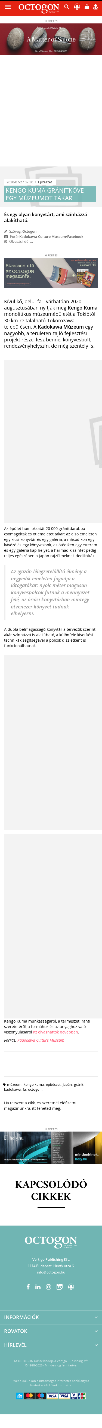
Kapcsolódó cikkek (51, 1191)
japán (67, 1084)
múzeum (14, 1084)
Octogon (29, 231)
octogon (35, 1089)
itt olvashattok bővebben (55, 1032)
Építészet (45, 182)
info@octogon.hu (51, 1272)
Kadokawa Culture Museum (40, 1040)
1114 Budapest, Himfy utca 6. (51, 1265)
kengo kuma (34, 1084)
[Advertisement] (51, 113)
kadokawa (12, 1089)
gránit (79, 1084)
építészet (53, 1084)
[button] (66, 8)
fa (24, 1089)
